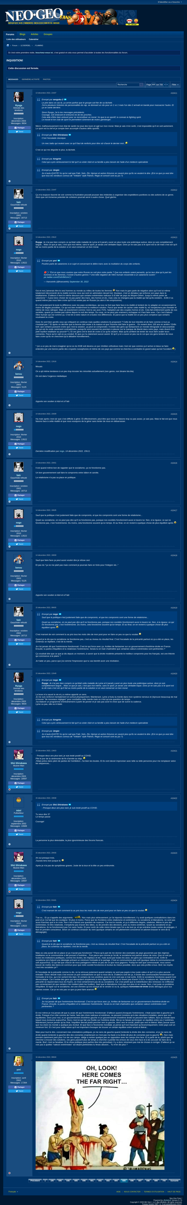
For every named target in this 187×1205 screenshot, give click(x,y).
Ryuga (18, 105)
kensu (18, 374)
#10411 (174, 93)
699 (156, 1181)
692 (100, 1181)
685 (76, 1181)
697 (140, 1181)
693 (108, 1181)
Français (13, 1192)
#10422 (174, 798)
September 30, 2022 (79, 281)
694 (116, 1181)
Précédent (35, 1181)
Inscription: (19, 118)
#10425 (174, 1057)
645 (68, 1181)
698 (148, 1181)
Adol (18, 810)
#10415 (174, 414)
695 (124, 1181)
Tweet (19, 132)
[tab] (13, 79)
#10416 (174, 463)
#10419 (174, 608)
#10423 (174, 853)
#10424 (174, 900)
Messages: (16, 123)
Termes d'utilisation (154, 1192)
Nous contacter (132, 1192)
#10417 (174, 510)
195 (52, 1181)
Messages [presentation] (13, 79)
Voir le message (65, 99)
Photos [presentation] (46, 79)
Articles (34, 34)
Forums (10, 34)
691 (92, 1181)
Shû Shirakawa (19, 763)
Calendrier (33, 39)
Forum (14, 45)
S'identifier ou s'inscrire (170, 2)
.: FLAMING (38, 45)
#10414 (174, 362)
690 (84, 1181)
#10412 (174, 190)
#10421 (174, 751)
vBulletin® (167, 1200)
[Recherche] (129, 85)
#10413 (174, 237)
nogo (18, 249)
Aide (118, 1192)
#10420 (174, 674)
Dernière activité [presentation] (30, 79)
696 (132, 1181)
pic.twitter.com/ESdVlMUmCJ (57, 277)
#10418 (174, 555)
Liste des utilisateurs (16, 39)
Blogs (22, 34)
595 (60, 1181)
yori (19, 1069)
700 (164, 1181)
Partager (19, 128)
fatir (19, 202)
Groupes (48, 34)
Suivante (174, 1181)
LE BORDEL (26, 45)
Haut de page (174, 1192)
